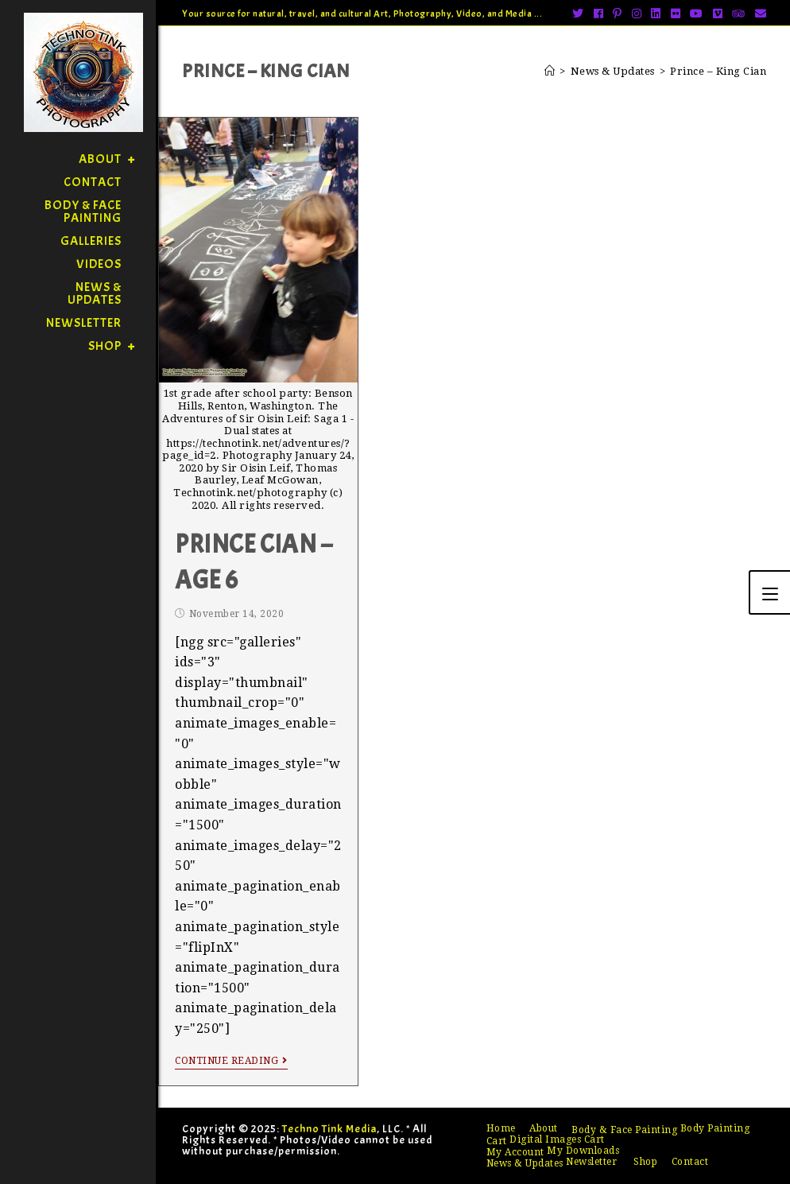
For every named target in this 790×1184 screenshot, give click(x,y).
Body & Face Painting (624, 1129)
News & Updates (524, 1163)
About (543, 1128)
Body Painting (715, 1128)
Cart (496, 1141)
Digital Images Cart (557, 1139)
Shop (645, 1161)
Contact (690, 1161)
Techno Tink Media (329, 1128)
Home (501, 1128)
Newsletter (591, 1161)
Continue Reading (231, 1060)
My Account (515, 1152)
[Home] (550, 71)
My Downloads (583, 1150)
